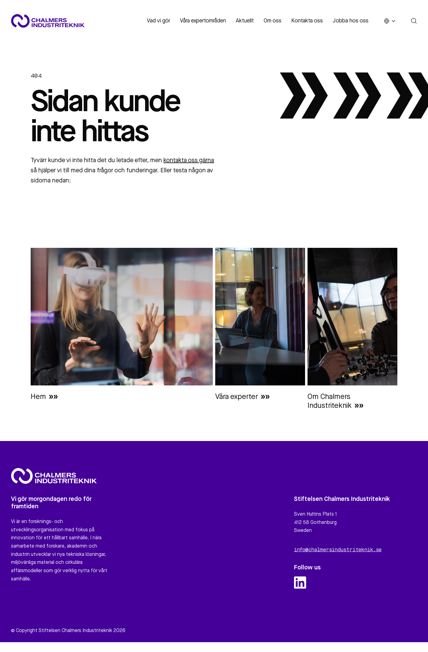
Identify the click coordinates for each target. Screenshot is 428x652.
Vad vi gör (158, 21)
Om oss (272, 21)
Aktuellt (245, 21)
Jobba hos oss (351, 21)
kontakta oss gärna (188, 161)
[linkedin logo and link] (300, 585)
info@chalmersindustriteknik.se (338, 552)
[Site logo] (48, 21)
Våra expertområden (203, 21)
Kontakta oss (307, 21)
